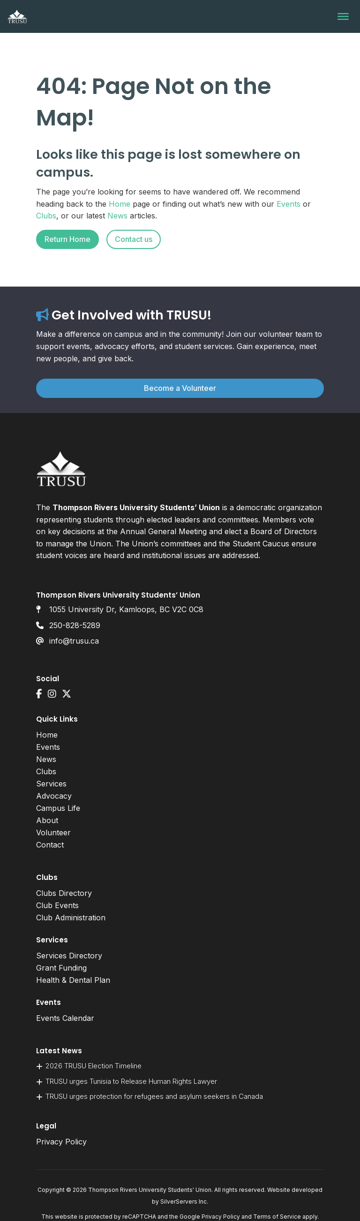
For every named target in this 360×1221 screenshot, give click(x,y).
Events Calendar (65, 1018)
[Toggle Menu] (343, 16)
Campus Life (58, 808)
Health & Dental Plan (73, 980)
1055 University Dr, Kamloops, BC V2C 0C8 (126, 609)
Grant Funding (61, 967)
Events (288, 204)
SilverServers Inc (183, 1201)
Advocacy (54, 796)
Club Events (57, 905)
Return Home (67, 239)
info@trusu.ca (74, 640)
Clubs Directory (64, 893)
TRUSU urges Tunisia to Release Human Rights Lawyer (131, 1081)
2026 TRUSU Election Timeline (93, 1065)
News (117, 215)
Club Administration (70, 917)
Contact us (133, 239)
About (47, 820)
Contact (50, 844)
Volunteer (53, 832)
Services (51, 783)
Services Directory (69, 955)
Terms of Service (277, 1216)
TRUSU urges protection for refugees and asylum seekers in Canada (154, 1096)
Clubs (46, 215)
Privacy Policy (61, 1141)
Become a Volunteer (180, 388)
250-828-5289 (74, 625)
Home (119, 204)
